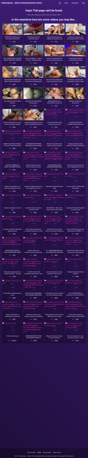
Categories (76, 3)
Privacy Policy (47, 452)
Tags (84, 3)
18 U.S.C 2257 (31, 452)
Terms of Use (57, 452)
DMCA (39, 452)
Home (68, 3)
